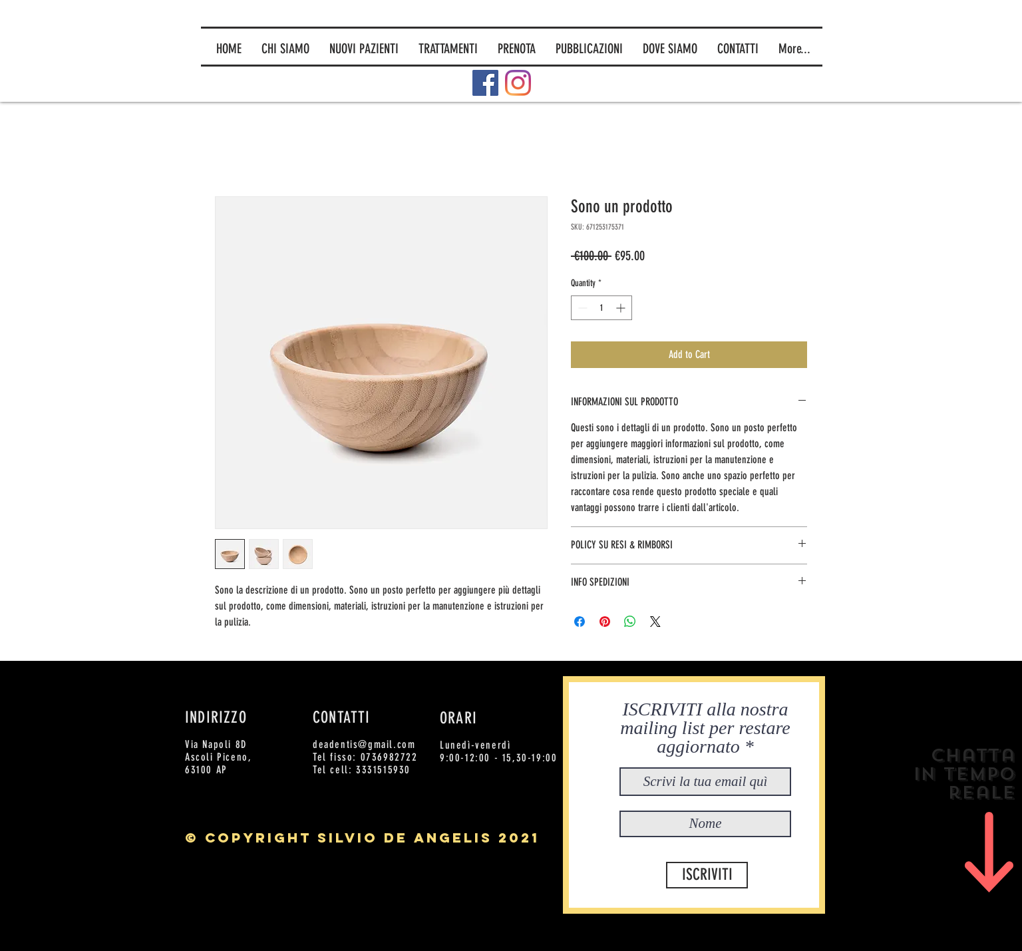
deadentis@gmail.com (364, 744)
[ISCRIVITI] (707, 875)
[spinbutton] (601, 307)
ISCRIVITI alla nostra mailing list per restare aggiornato (705, 728)
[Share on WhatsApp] (630, 622)
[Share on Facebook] (580, 622)
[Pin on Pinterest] (605, 622)
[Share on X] (655, 622)
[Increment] (621, 307)
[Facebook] (485, 83)
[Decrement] (581, 307)
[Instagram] (518, 83)
